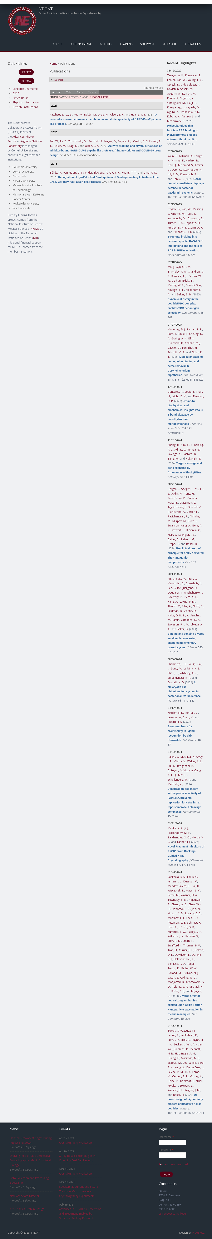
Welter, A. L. (194, 761)
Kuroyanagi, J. (175, 107)
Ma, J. (171, 267)
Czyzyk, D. (174, 209)
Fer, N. (171, 80)
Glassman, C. (188, 502)
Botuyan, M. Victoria (180, 770)
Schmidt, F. (194, 922)
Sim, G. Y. (187, 445)
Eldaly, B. (187, 280)
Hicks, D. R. (174, 615)
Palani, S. (173, 756)
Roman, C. (191, 712)
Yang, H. (189, 493)
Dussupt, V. (190, 881)
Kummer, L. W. (177, 932)
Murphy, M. (179, 521)
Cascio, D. (174, 347)
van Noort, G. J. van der (77, 172)
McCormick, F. (176, 121)
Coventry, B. (175, 597)
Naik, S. (172, 534)
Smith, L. (188, 941)
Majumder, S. (176, 583)
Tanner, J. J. (183, 842)
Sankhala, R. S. (176, 877)
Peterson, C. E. (177, 922)
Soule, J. (183, 334)
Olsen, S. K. (117, 114)
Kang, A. (185, 525)
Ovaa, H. (114, 172)
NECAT (45, 8)
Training (126, 44)
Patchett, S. (57, 114)
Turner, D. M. (176, 223)
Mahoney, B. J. (176, 329)
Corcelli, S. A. (193, 285)
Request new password (173, 1164)
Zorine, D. (190, 611)
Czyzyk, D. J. (174, 84)
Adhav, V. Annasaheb (187, 449)
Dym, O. (177, 169)
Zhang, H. (174, 445)
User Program (80, 44)
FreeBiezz (198, 1232)
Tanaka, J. (187, 116)
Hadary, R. (192, 160)
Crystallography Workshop (75, 1142)
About (57, 44)
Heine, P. (173, 1081)
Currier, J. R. (186, 950)
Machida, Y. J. (176, 784)
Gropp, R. (173, 544)
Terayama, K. (175, 75)
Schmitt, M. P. (176, 352)
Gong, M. (176, 668)
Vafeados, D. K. (190, 620)
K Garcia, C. (193, 530)
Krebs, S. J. (177, 991)
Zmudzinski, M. (77, 141)
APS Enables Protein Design (27, 1209)
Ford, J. (172, 334)
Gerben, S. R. (180, 1076)
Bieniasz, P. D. (176, 963)
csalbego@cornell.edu (172, 1213)
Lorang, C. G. (193, 913)
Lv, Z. (68, 114)
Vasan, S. (173, 977)
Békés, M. (90, 114)
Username (166, 1137)
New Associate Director (24, 1196)
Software (147, 44)
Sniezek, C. (195, 507)
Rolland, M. (174, 973)
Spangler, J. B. (186, 534)
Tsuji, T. (192, 103)
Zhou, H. (173, 673)
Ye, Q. (192, 664)
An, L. (171, 578)
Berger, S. (174, 489)
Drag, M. (103, 114)
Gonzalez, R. (175, 391)
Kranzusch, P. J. (189, 174)
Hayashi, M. (192, 107)
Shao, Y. (188, 717)
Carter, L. (192, 512)
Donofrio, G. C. (181, 909)
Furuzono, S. (193, 75)
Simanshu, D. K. (189, 112)
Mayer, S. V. (193, 890)
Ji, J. (186, 828)
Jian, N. (196, 909)
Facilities (105, 44)
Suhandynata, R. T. (179, 677)
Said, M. (181, 578)
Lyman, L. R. (194, 329)
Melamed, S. (185, 165)
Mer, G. (182, 775)
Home (53, 63)
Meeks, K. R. (175, 828)
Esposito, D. (192, 223)
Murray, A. (196, 1076)
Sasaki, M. (186, 89)
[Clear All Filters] (100, 97)
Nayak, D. (110, 141)
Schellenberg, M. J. (179, 779)
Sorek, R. (178, 179)
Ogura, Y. (172, 112)
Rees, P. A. (192, 918)
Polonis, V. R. (180, 986)
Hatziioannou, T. (184, 959)
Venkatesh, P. (189, 1035)
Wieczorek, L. (176, 890)
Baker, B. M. (184, 294)
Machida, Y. (187, 756)
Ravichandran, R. (178, 516)
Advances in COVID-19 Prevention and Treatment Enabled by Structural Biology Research (80, 1213)
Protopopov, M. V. (179, 833)
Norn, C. (198, 606)
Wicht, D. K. (179, 396)
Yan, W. (181, 80)
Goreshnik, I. (193, 583)
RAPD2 (26, 72)
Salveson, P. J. (176, 624)
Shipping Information (26, 102)
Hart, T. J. (173, 927)
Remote (26, 80)
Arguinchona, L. (177, 507)
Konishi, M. (189, 93)
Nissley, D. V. (176, 227)
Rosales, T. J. (179, 276)
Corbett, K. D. (176, 682)
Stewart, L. (178, 530)
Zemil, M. (173, 895)
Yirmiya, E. (177, 160)
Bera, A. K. (190, 597)
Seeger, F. (187, 489)
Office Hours (20, 98)
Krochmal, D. (176, 712)
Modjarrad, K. (176, 982)
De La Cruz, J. (194, 1067)
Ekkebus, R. (101, 172)
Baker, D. (192, 544)
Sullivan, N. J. (191, 973)
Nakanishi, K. (193, 458)
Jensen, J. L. (175, 881)
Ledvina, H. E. (191, 668)
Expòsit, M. (174, 1062)
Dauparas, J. (175, 592)
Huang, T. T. (138, 114)
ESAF (16, 93)
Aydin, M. (177, 493)
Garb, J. (172, 165)
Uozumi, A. (173, 93)
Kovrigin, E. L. (176, 290)
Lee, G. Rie (174, 588)
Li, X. (186, 615)
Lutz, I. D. (173, 1040)
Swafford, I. (175, 945)
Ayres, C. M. (183, 267)
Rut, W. (78, 114)
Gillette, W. (178, 213)
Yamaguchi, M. (176, 103)
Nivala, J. (173, 1085)
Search (58, 79)
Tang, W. (173, 458)
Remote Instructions (25, 107)
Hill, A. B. (173, 174)
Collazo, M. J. (193, 343)
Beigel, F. (173, 539)
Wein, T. (173, 156)
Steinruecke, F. (192, 169)
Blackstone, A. (176, 512)
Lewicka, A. (174, 717)
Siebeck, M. (187, 539)
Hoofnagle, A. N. (185, 1053)
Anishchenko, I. (193, 592)
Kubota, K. (173, 116)
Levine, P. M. (187, 601)
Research (169, 44)
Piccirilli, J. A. (175, 721)
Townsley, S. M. (177, 899)
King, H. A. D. (176, 913)
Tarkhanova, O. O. (179, 837)
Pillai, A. (186, 606)
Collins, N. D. (188, 977)
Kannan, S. (191, 936)
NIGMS (34, 228)
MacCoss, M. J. (190, 1058)
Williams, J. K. (176, 936)
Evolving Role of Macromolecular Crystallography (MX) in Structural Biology (30, 1160)
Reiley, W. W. (189, 968)
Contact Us (192, 44)
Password (166, 1150)
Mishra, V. (180, 761)
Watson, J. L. (175, 1090)
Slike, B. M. (174, 941)
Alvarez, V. (174, 606)
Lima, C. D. (150, 172)
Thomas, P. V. (191, 945)
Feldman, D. (175, 611)
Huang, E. (173, 1058)
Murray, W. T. (176, 285)
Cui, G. (171, 766)
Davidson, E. (182, 954)
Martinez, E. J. (176, 918)
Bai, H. (195, 886)
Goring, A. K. (179, 338)
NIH (35, 238)
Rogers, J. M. (192, 1090)
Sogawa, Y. (187, 98)
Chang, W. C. (179, 904)
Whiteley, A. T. (188, 673)
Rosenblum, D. (177, 498)
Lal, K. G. (192, 877)
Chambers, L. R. (177, 664)
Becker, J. (179, 1044)
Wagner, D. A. (189, 895)
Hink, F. (185, 1040)
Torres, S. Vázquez (179, 1030)
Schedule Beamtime (25, 89)
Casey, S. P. (194, 932)
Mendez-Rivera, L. (179, 886)
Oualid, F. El (140, 141)
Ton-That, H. (189, 347)
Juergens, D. (189, 588)
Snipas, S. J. (125, 141)
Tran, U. (172, 950)
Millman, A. (186, 156)
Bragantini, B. (185, 766)
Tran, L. (192, 578)
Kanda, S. (173, 98)
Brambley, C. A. (177, 271)
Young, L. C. (195, 80)
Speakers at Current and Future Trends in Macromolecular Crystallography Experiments (78, 1191)
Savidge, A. (174, 454)
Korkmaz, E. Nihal (191, 1081)
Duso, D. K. (187, 927)
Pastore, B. (189, 454)
